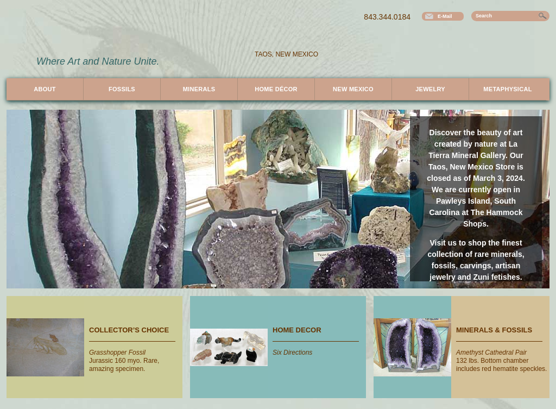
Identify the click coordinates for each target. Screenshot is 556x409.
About (44, 89)
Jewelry (430, 89)
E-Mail (445, 16)
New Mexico (353, 89)
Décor (276, 89)
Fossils (122, 89)
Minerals (199, 89)
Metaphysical (507, 89)
